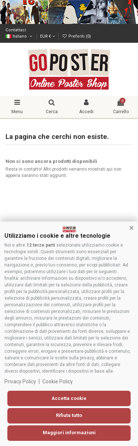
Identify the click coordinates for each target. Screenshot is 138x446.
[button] (131, 228)
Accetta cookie (69, 398)
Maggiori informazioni (69, 432)
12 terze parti (40, 245)
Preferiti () (76, 36)
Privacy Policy (20, 381)
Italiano (19, 36)
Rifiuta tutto (69, 415)
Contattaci (16, 30)
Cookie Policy (57, 381)
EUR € (47, 36)
